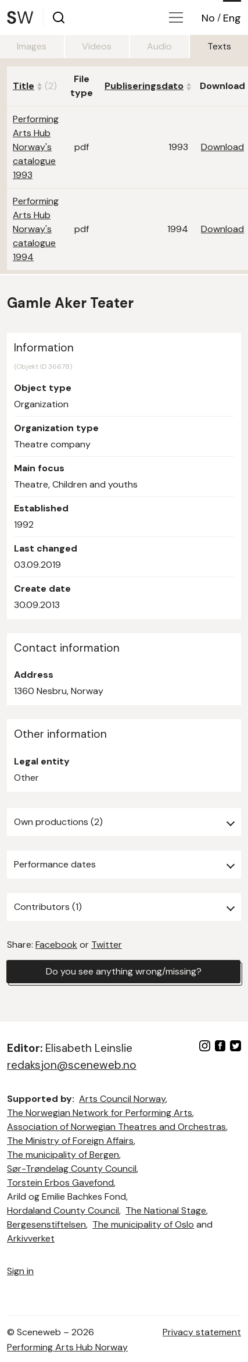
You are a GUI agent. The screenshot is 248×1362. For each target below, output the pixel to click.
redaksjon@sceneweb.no (71, 1065)
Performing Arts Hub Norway (67, 1347)
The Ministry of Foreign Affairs (70, 1141)
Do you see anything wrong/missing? (124, 971)
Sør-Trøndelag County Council (71, 1168)
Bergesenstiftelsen (46, 1224)
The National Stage (165, 1210)
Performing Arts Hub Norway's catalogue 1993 (36, 147)
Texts (219, 46)
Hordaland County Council (63, 1210)
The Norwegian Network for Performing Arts (99, 1113)
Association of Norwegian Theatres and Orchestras (116, 1127)
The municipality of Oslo (143, 1224)
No (208, 18)
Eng (232, 18)
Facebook (56, 944)
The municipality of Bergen (63, 1154)
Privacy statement (202, 1332)
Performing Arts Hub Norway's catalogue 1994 (36, 229)
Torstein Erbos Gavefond (60, 1182)
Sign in (20, 1271)
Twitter (106, 944)
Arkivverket (31, 1238)
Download (222, 147)
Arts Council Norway (122, 1099)
